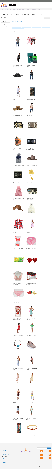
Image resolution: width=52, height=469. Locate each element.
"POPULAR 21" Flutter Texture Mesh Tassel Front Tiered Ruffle (32, 403)
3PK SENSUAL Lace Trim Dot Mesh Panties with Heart (31, 249)
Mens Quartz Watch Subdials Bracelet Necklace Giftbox (30, 150)
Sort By (43, 18)
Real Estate (4, 462)
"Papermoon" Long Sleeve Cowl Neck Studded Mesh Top (17, 67)
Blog (46, 0)
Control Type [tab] (3, 20)
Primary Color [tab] (3, 22)
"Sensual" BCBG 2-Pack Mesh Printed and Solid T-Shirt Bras (17, 285)
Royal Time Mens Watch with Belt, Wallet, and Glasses (32, 200)
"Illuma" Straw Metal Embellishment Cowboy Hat (17, 83)
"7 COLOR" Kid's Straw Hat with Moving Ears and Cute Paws (30, 183)
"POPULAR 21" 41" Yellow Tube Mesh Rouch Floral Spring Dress (31, 386)
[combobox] (45, 6)
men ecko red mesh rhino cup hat (17, 23)
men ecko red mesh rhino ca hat (17, 22)
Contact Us (4, 450)
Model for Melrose (5, 461)
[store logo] (9, 6)
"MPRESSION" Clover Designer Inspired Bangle (31, 436)
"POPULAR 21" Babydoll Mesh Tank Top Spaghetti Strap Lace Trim (18, 420)
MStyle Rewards (5, 451)
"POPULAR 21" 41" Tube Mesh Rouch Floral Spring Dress (17, 386)
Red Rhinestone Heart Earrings (31, 267)
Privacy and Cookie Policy (6, 454)
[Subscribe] (49, 448)
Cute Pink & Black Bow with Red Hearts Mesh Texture (30, 50)
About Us (4, 458)
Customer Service (5, 449)
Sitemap (4, 453)
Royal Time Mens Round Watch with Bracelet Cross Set (17, 183)
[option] (27, 251)
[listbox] (31, 251)
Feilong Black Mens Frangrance (17, 132)
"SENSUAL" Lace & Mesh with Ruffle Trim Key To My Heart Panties (18, 301)
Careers (4, 459)
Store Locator (49, 0)
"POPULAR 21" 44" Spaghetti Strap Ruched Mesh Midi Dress (18, 403)
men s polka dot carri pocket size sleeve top (18, 29)
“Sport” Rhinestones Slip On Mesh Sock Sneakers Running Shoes (31, 353)
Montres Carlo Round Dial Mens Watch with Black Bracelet (31, 100)
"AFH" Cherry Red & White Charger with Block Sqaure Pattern (18, 320)
